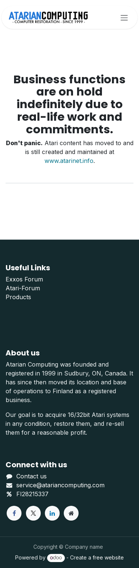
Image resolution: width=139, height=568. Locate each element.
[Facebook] (14, 513)
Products (18, 297)
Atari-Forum (23, 288)
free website (108, 557)
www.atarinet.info (68, 160)
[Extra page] (71, 513)
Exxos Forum (24, 279)
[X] (33, 513)
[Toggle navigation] (124, 17)
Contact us (31, 476)
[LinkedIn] (52, 513)
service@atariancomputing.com (60, 485)
